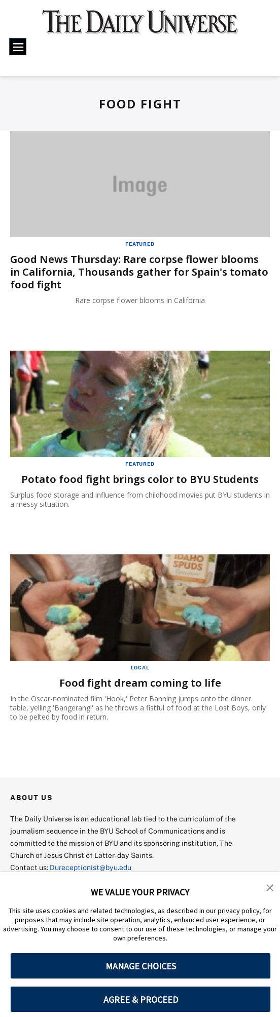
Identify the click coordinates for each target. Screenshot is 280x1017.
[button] (269, 887)
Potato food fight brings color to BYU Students (140, 479)
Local (140, 667)
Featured (139, 244)
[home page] (140, 27)
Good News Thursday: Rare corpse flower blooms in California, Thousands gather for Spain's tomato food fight (139, 271)
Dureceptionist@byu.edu (90, 867)
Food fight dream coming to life (140, 683)
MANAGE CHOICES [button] (141, 966)
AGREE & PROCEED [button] (140, 999)
